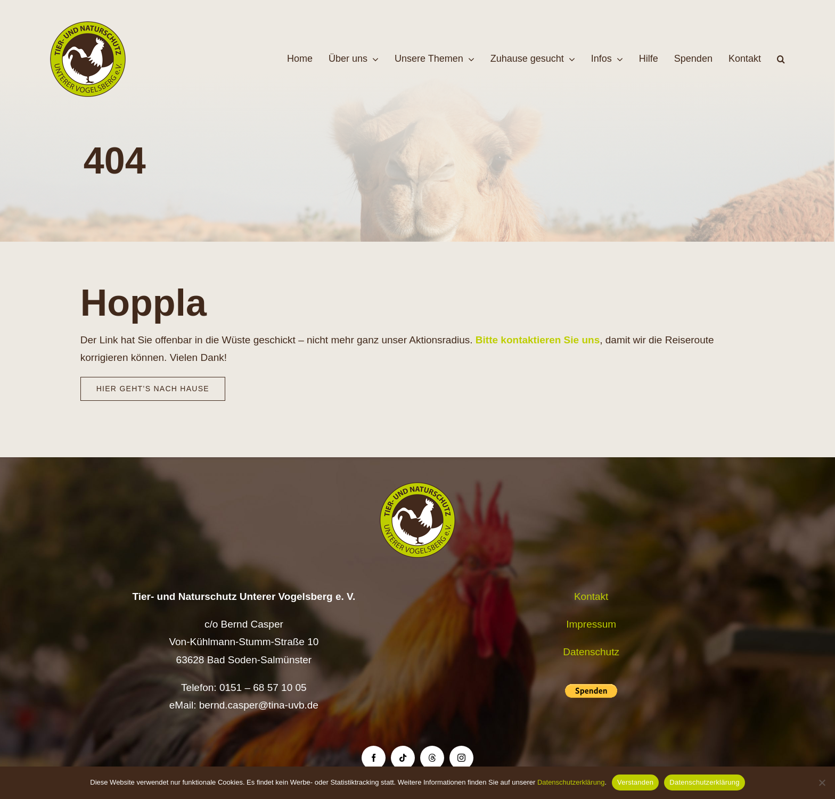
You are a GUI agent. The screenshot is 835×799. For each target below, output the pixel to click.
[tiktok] (403, 758)
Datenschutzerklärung (570, 782)
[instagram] (461, 758)
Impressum (591, 624)
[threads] (432, 758)
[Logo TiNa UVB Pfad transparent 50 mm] (88, 26)
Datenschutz (591, 651)
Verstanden (635, 782)
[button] (781, 59)
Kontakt (591, 596)
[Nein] (821, 782)
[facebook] (374, 758)
